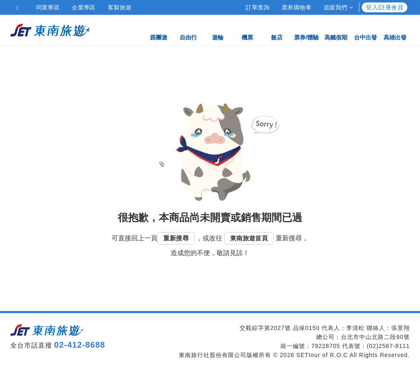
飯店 (277, 30)
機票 (247, 30)
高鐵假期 (335, 30)
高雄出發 (394, 30)
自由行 (188, 30)
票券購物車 (296, 7)
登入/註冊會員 (384, 7)
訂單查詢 (257, 7)
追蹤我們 (338, 7)
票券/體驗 (306, 30)
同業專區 (48, 7)
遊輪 (218, 30)
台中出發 (365, 30)
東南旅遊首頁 (249, 238)
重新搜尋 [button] (176, 238)
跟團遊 (158, 30)
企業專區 (84, 7)
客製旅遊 (120, 7)
